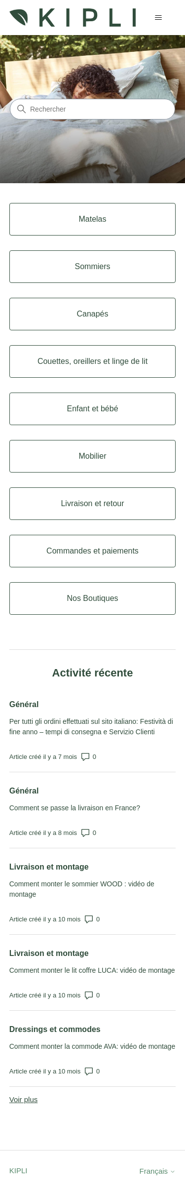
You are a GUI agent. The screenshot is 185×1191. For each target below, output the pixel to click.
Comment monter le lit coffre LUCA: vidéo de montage (92, 970)
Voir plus (23, 1099)
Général (24, 704)
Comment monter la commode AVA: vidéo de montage (92, 1046)
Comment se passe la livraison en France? (74, 808)
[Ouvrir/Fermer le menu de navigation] (158, 18)
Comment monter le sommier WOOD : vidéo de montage (81, 889)
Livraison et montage (49, 867)
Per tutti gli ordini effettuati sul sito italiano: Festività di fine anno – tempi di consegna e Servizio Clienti (91, 726)
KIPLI (18, 1170)
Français (158, 1171)
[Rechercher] (92, 109)
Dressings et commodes (55, 1029)
